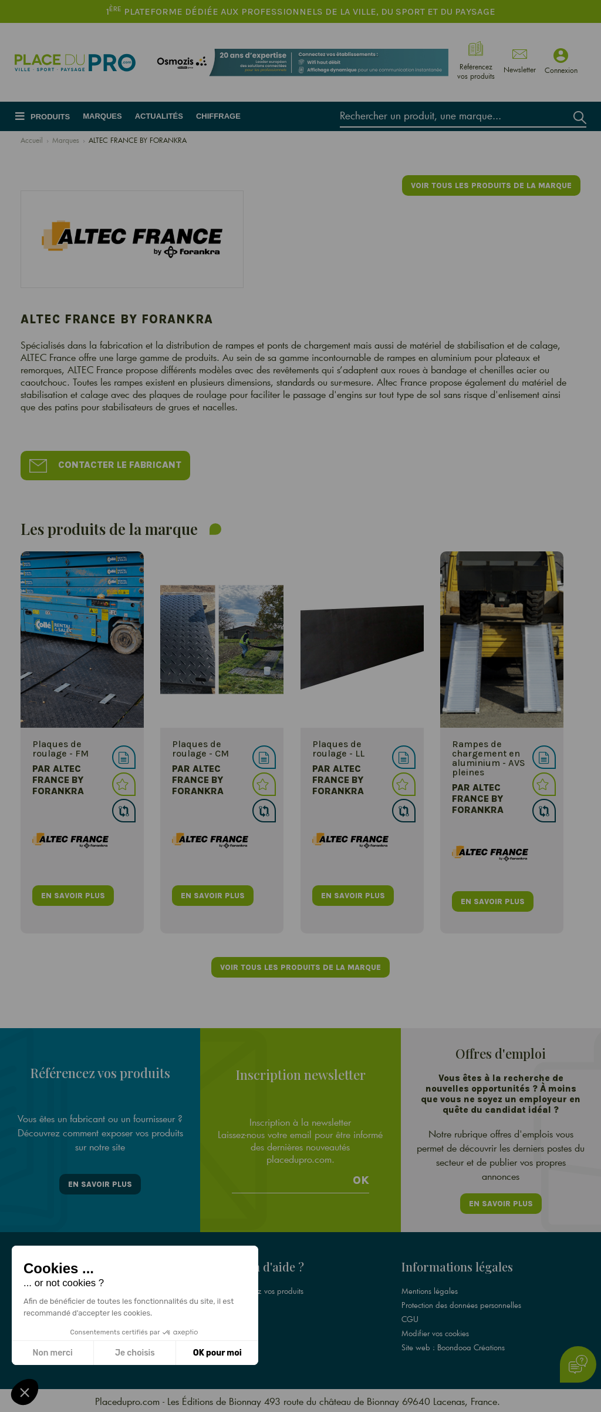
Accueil (32, 140)
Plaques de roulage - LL (338, 749)
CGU (409, 1318)
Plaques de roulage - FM (60, 749)
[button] (25, 1392)
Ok (361, 1179)
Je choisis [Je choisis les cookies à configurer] (135, 1353)
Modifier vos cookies (435, 1332)
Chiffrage (218, 116)
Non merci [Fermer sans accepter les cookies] (52, 1353)
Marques (102, 116)
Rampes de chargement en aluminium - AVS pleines (488, 758)
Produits (50, 116)
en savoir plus (73, 895)
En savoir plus (100, 1184)
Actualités (159, 116)
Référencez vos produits (264, 1289)
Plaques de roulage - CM (200, 749)
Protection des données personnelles (461, 1304)
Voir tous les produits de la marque (491, 185)
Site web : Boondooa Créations (453, 1346)
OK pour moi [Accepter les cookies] (217, 1353)
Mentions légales (429, 1289)
